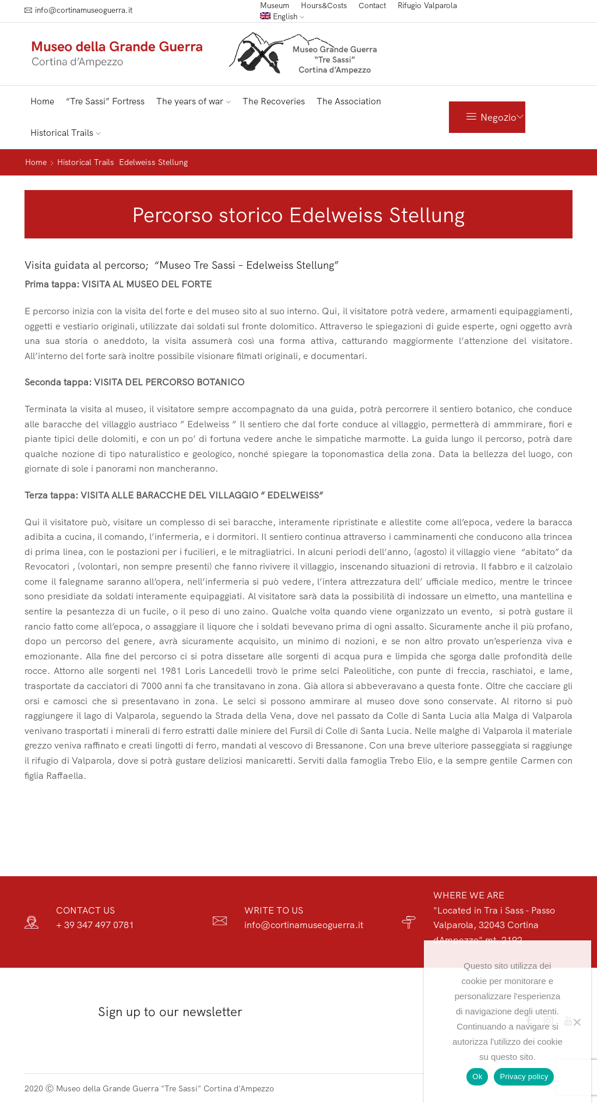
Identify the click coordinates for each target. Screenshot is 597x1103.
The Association (349, 101)
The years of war (193, 101)
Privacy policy (524, 1076)
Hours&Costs (324, 5)
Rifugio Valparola (427, 5)
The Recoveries (274, 101)
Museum (274, 5)
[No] (576, 1022)
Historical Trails (65, 132)
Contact (372, 5)
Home (42, 101)
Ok (477, 1076)
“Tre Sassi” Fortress (105, 101)
